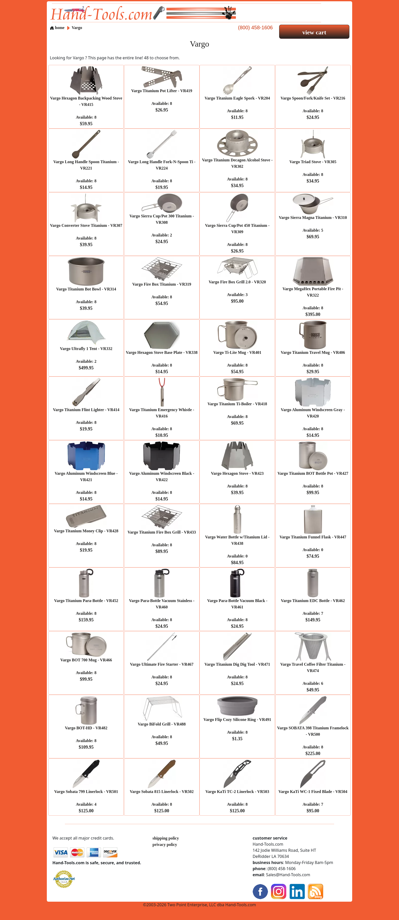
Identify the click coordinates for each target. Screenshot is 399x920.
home (57, 27)
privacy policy (164, 844)
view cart (314, 32)
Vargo (77, 27)
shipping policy (165, 838)
